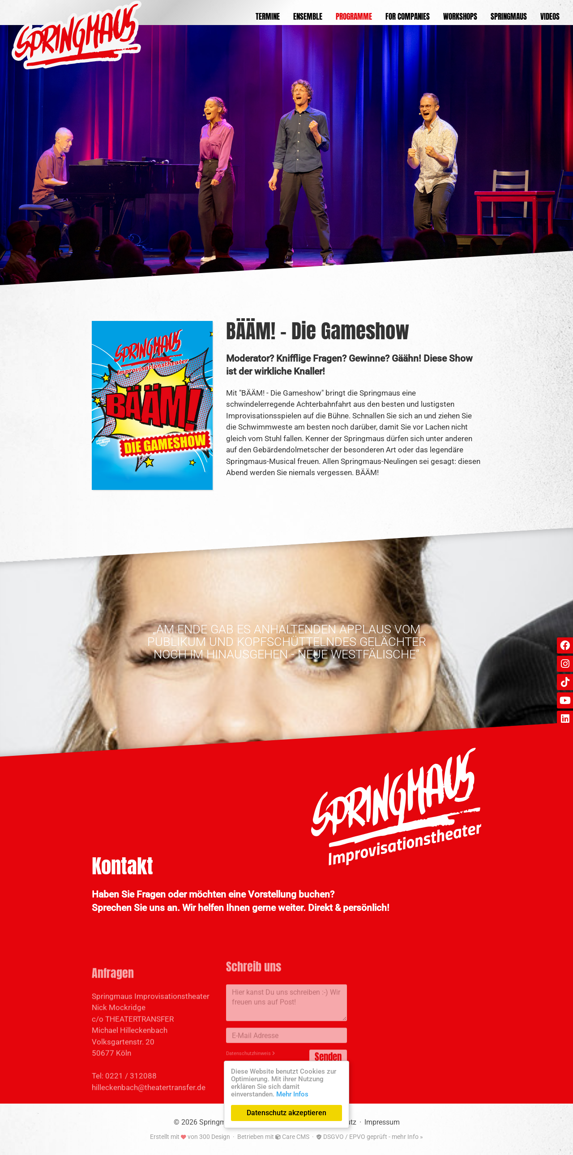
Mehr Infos (292, 1094)
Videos (550, 17)
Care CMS (292, 1136)
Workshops (460, 17)
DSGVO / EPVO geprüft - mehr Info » (369, 1136)
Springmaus (509, 17)
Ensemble (307, 17)
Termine (268, 17)
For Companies (407, 17)
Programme (354, 17)
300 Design (214, 1136)
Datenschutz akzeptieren (286, 1113)
